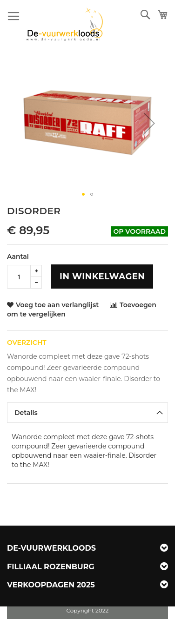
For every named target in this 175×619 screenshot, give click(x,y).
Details (26, 412)
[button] (149, 123)
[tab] (87, 412)
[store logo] (66, 25)
